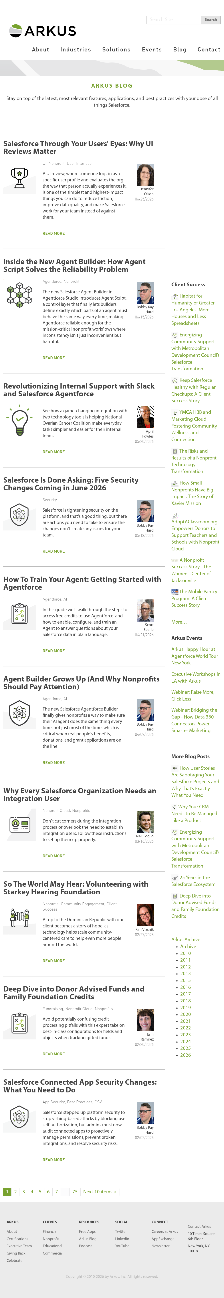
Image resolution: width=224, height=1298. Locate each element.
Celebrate (14, 1261)
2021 (185, 1021)
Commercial (53, 1253)
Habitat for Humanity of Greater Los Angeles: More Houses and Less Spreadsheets (192, 310)
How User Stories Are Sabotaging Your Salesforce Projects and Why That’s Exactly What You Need (195, 782)
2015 (185, 980)
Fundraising (53, 1008)
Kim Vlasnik (144, 930)
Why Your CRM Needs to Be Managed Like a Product (194, 814)
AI (65, 599)
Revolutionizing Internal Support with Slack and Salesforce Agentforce (79, 390)
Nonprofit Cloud (56, 810)
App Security (54, 1101)
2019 (185, 1008)
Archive (188, 946)
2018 (185, 1001)
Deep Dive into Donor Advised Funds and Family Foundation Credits (74, 993)
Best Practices (79, 1101)
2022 (185, 1028)
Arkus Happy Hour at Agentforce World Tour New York (194, 656)
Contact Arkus (199, 1227)
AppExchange (163, 1239)
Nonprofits (81, 810)
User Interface (79, 163)
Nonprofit (57, 163)
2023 (185, 1035)
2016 (185, 987)
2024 (185, 1042)
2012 (185, 967)
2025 (185, 1048)
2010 (185, 953)
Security (50, 499)
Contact (209, 49)
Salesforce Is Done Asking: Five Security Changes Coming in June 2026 (71, 484)
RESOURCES (89, 1222)
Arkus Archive (185, 940)
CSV (98, 1101)
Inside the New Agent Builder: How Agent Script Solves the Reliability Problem (74, 266)
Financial (50, 1232)
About (40, 49)
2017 (185, 994)
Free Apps (87, 1232)
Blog (179, 49)
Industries (75, 49)
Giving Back (16, 1253)
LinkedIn (122, 1239)
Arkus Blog (88, 1239)
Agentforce (52, 281)
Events (152, 49)
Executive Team (19, 1246)
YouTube (122, 1246)
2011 (185, 960)
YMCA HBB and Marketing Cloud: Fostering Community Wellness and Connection (194, 426)
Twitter (121, 1232)
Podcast (85, 1246)
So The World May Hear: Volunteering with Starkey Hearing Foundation (76, 888)
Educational (52, 1246)
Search (211, 20)
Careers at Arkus (165, 1232)
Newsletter (161, 1246)
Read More (54, 233)
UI (44, 163)
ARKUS (12, 1222)
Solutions (116, 49)
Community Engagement (82, 903)
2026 (185, 1055)
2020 (185, 1014)
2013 (185, 973)
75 (75, 1192)
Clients (50, 1222)
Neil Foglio (145, 836)
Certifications (17, 1239)
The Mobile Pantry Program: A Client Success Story (194, 598)
